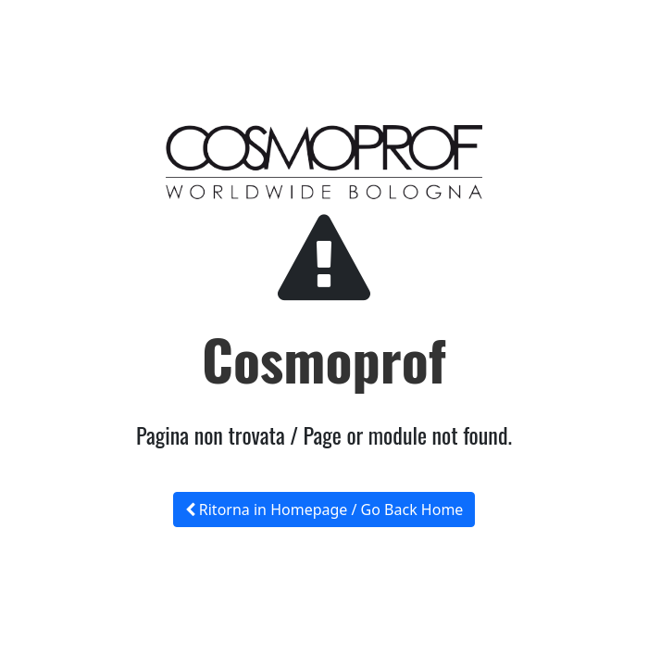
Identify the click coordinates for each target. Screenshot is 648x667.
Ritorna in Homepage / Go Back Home (324, 509)
